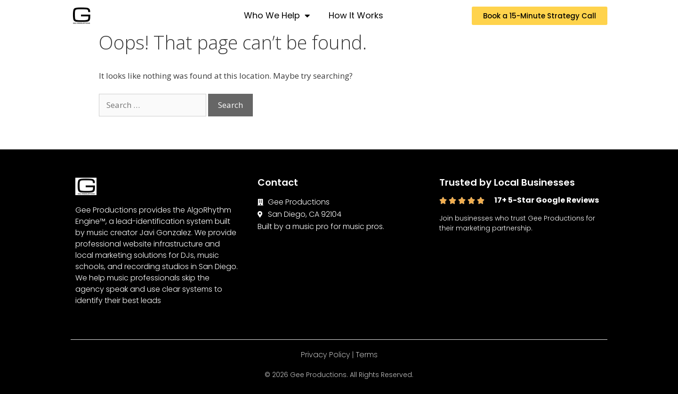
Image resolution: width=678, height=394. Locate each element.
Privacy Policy (325, 354)
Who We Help (277, 16)
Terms (367, 354)
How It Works (356, 15)
